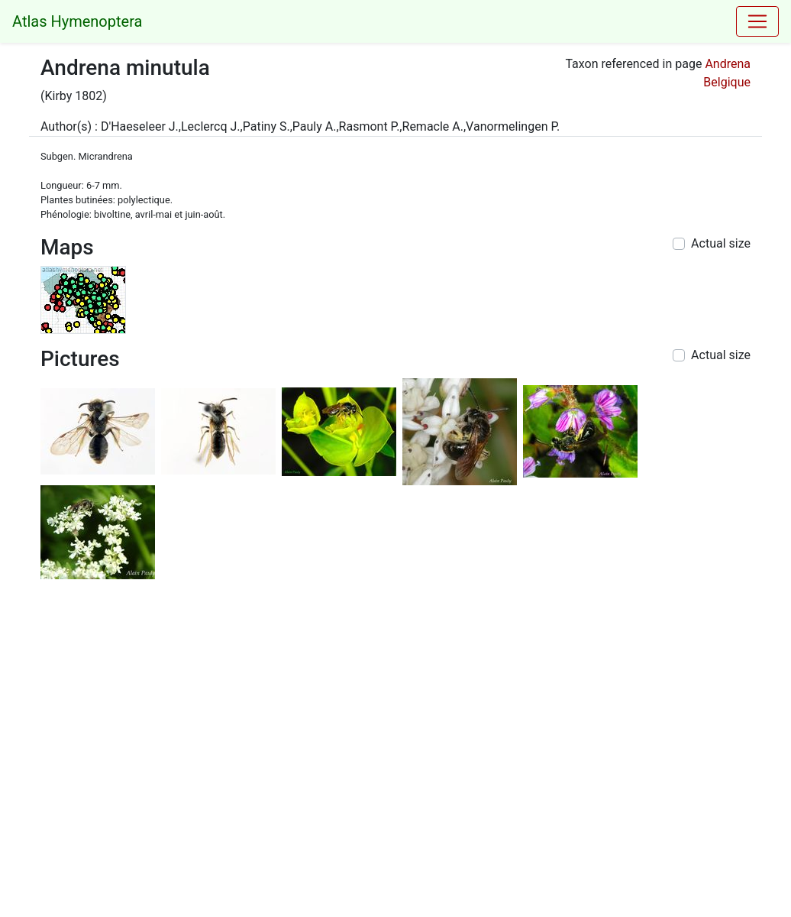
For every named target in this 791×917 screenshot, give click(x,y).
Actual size (721, 243)
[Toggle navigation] (757, 21)
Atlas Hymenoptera (77, 21)
